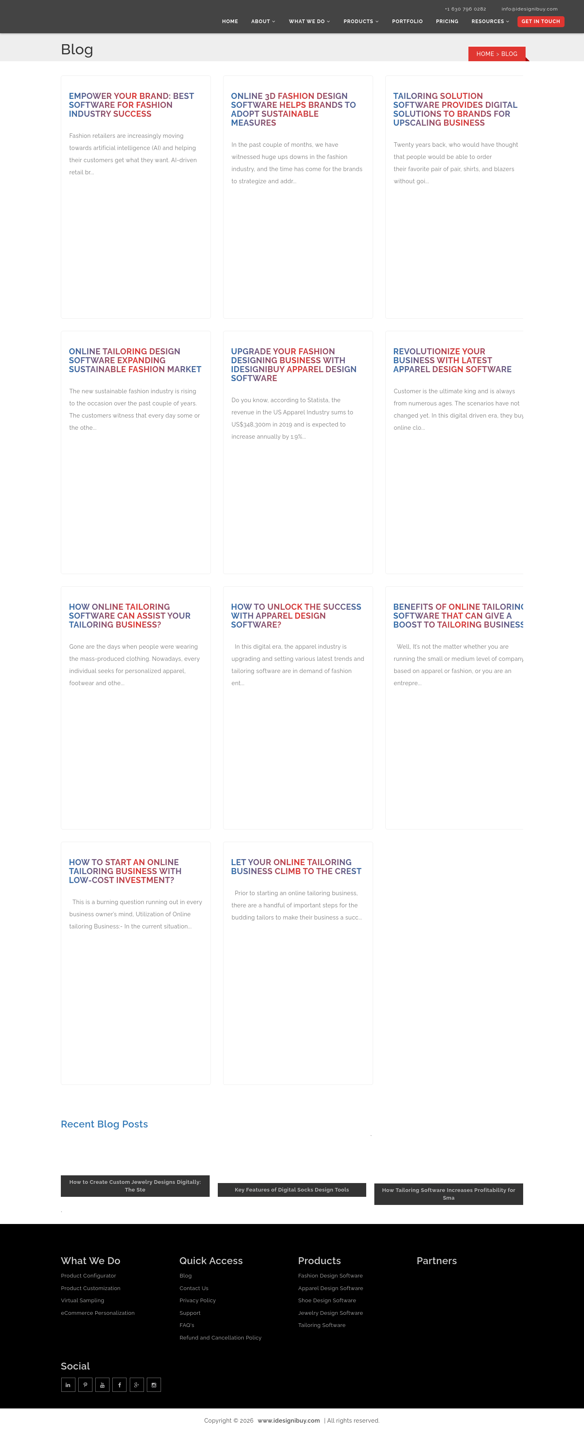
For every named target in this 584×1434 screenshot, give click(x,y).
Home (236, 22)
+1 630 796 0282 (462, 9)
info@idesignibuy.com (527, 9)
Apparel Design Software (330, 1289)
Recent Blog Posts (104, 1125)
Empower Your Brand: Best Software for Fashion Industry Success (132, 106)
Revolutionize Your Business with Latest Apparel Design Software (453, 361)
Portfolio (410, 22)
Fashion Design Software (330, 1277)
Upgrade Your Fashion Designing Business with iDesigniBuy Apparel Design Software (294, 366)
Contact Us (194, 1289)
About (269, 22)
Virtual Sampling (82, 1302)
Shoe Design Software (327, 1302)
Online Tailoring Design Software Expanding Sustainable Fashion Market (135, 361)
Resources (491, 22)
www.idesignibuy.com (289, 1422)
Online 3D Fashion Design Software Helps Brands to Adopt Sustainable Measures (294, 110)
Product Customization (90, 1289)
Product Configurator (88, 1277)
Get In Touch (540, 22)
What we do (314, 22)
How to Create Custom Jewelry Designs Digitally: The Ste (135, 1187)
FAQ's (187, 1326)
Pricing (449, 22)
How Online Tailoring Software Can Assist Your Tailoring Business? (130, 617)
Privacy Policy (198, 1302)
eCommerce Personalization (98, 1314)
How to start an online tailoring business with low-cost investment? (125, 872)
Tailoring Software (322, 1326)
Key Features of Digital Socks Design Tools (292, 1190)
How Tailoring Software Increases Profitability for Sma (448, 1195)
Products (364, 22)
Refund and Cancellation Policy (221, 1338)
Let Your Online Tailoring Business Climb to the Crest (297, 868)
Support (190, 1314)
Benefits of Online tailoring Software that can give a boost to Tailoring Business (452, 621)
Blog (186, 1277)
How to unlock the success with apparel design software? (297, 617)
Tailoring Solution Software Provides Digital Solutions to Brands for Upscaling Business (456, 110)
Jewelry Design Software (330, 1314)
